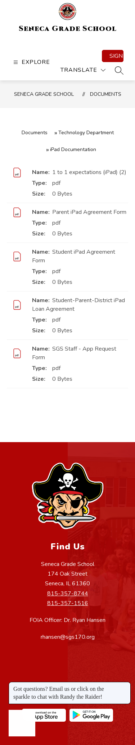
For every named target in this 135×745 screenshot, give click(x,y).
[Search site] (119, 70)
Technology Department (86, 132)
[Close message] (125, 685)
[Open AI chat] (21, 723)
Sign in (116, 56)
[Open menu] (31, 62)
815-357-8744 (67, 594)
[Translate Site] (83, 70)
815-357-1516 (67, 603)
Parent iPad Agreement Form (89, 212)
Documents (105, 94)
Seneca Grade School (44, 94)
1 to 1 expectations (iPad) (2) (89, 172)
